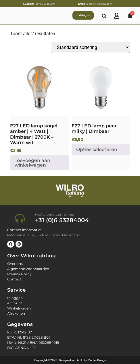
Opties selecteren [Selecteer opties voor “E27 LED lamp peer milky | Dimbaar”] (96, 149)
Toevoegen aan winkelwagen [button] (32, 163)
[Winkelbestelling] (90, 47)
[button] (104, 16)
